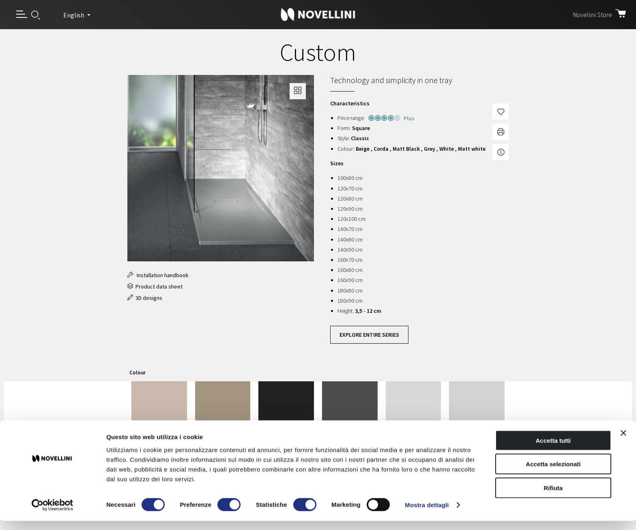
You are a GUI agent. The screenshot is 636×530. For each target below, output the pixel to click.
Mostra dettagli (427, 514)
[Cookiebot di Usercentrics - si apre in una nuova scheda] (52, 514)
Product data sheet (155, 286)
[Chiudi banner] (623, 442)
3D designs (144, 297)
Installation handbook (158, 275)
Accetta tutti (553, 449)
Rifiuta (553, 496)
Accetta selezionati (553, 473)
